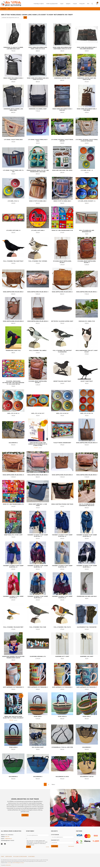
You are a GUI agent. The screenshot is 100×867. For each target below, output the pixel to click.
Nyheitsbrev (31, 856)
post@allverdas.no (8, 838)
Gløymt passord (71, 846)
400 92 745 (7, 836)
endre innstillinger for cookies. (18, 862)
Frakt (2, 856)
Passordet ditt (55, 840)
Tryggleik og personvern (20, 856)
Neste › (53, 784)
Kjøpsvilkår (8, 856)
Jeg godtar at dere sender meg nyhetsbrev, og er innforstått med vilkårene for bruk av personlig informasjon (37, 842)
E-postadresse (55, 834)
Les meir (25, 815)
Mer (88, 3)
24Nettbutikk (8, 865)
